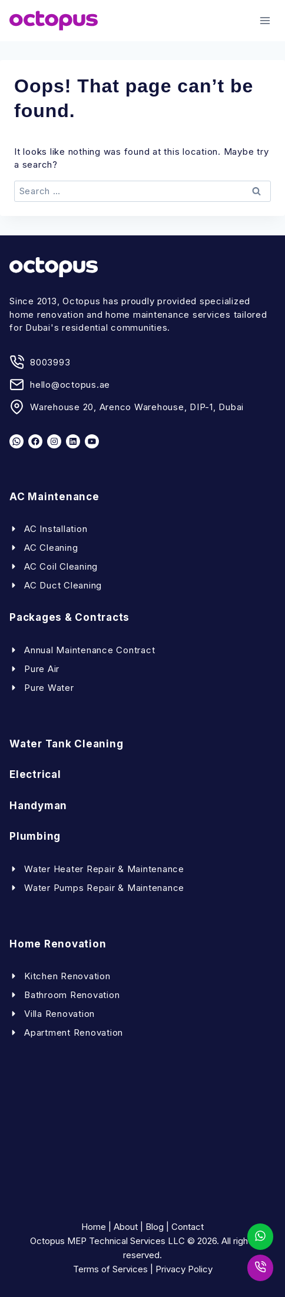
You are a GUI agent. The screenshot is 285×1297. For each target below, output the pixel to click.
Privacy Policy (184, 1269)
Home (93, 1226)
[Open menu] (265, 20)
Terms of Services (110, 1269)
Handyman (38, 806)
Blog (154, 1226)
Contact (187, 1226)
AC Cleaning (51, 547)
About (126, 1226)
